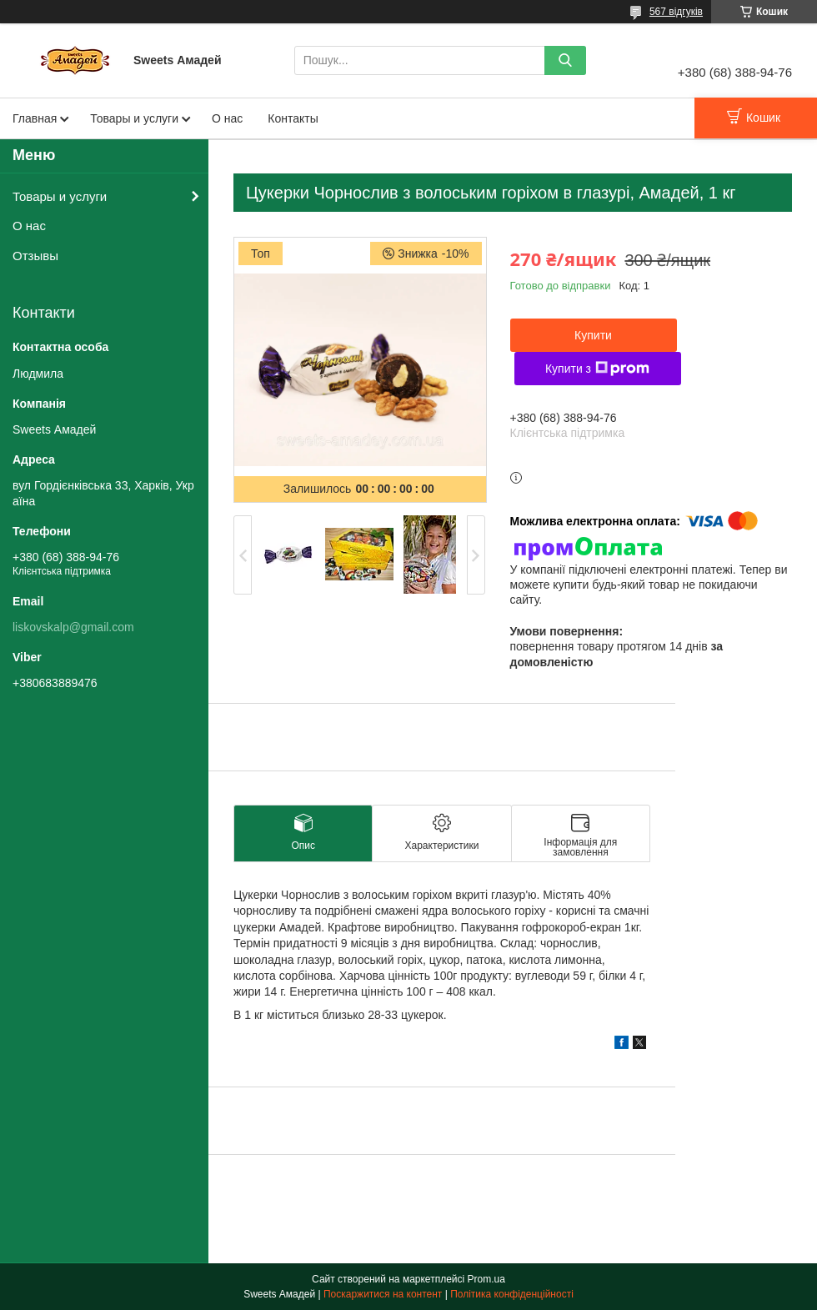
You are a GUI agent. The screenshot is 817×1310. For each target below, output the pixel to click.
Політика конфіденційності (512, 1294)
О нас (227, 118)
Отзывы (35, 255)
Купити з (597, 368)
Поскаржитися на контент (382, 1294)
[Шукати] (565, 60)
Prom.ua (486, 1279)
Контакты (293, 118)
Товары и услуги (134, 118)
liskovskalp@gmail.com (73, 627)
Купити (593, 335)
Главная (35, 118)
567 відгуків (676, 12)
